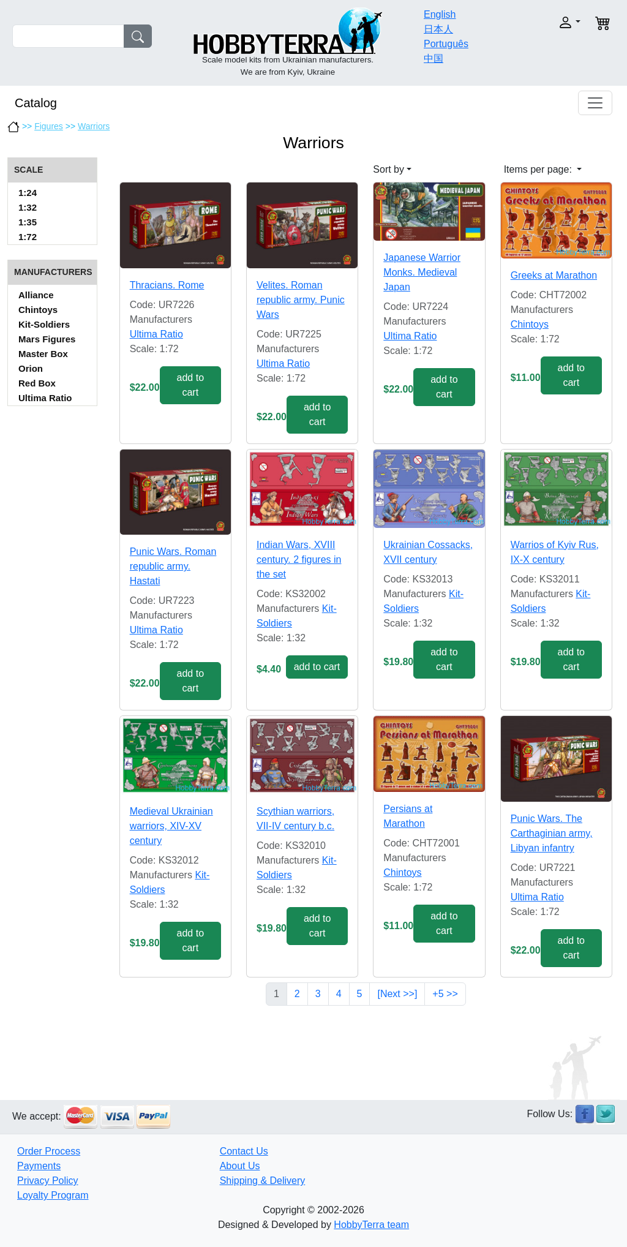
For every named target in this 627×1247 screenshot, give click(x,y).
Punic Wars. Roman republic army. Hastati (173, 566)
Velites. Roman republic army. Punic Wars (301, 300)
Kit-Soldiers (44, 324)
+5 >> (444, 994)
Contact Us (244, 1151)
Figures (48, 126)
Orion (30, 368)
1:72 (27, 237)
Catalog (36, 103)
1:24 (27, 192)
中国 (433, 58)
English (440, 14)
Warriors (94, 126)
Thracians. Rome (167, 285)
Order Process (48, 1151)
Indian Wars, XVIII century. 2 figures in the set (299, 559)
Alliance (36, 295)
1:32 (27, 207)
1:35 (27, 222)
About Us (240, 1166)
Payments (39, 1166)
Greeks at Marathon (554, 275)
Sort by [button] (388, 169)
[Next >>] (397, 994)
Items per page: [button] (539, 169)
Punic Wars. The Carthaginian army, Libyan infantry (552, 833)
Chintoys (38, 309)
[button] (553, 22)
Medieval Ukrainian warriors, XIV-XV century (171, 826)
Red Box (37, 383)
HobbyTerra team (371, 1224)
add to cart (190, 384)
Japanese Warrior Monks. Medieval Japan (421, 272)
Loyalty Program (53, 1195)
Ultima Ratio (45, 398)
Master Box (43, 353)
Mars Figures (46, 339)
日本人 (438, 29)
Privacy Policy (47, 1180)
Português (446, 44)
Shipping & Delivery (263, 1180)
